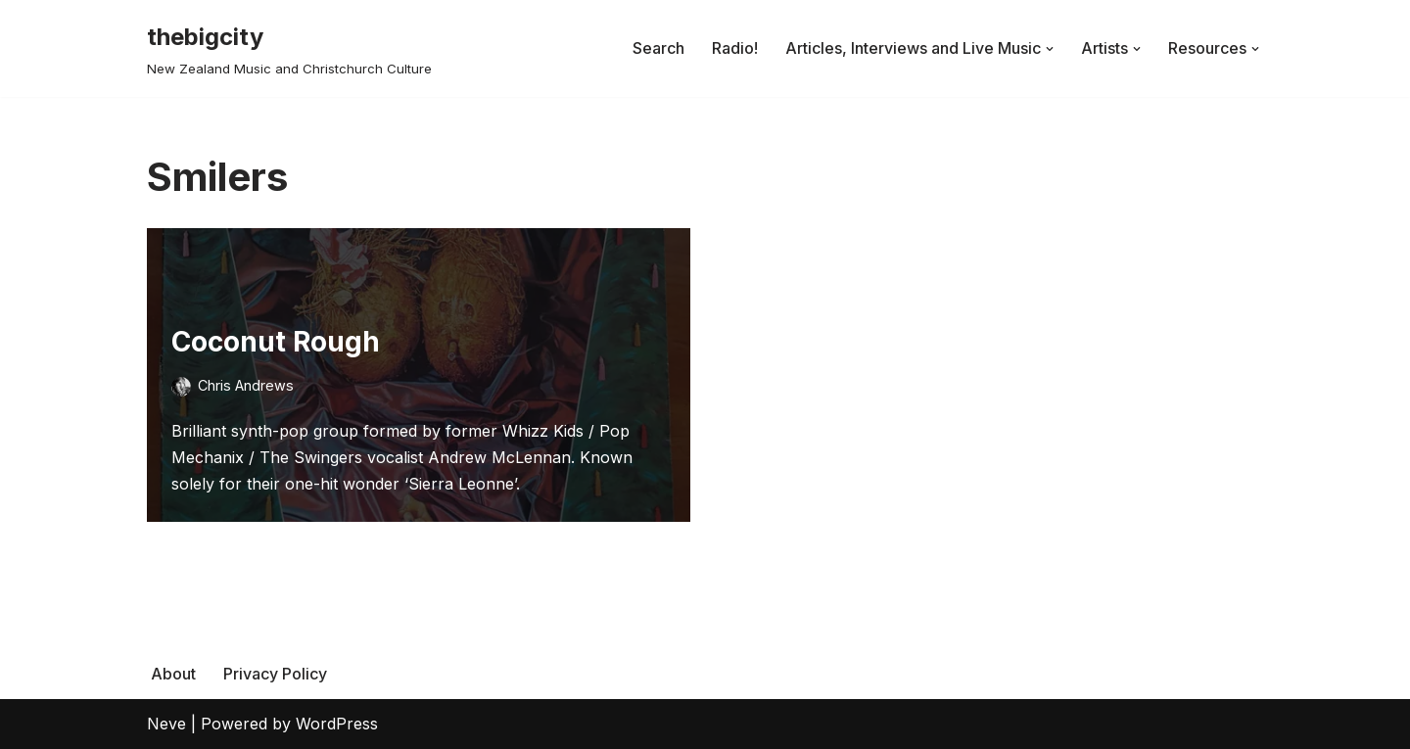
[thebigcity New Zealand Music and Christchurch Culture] (289, 48)
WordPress (337, 723)
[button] (1050, 49)
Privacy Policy (275, 673)
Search (658, 48)
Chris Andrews (246, 385)
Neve (166, 723)
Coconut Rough (275, 341)
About (173, 673)
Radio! (735, 48)
